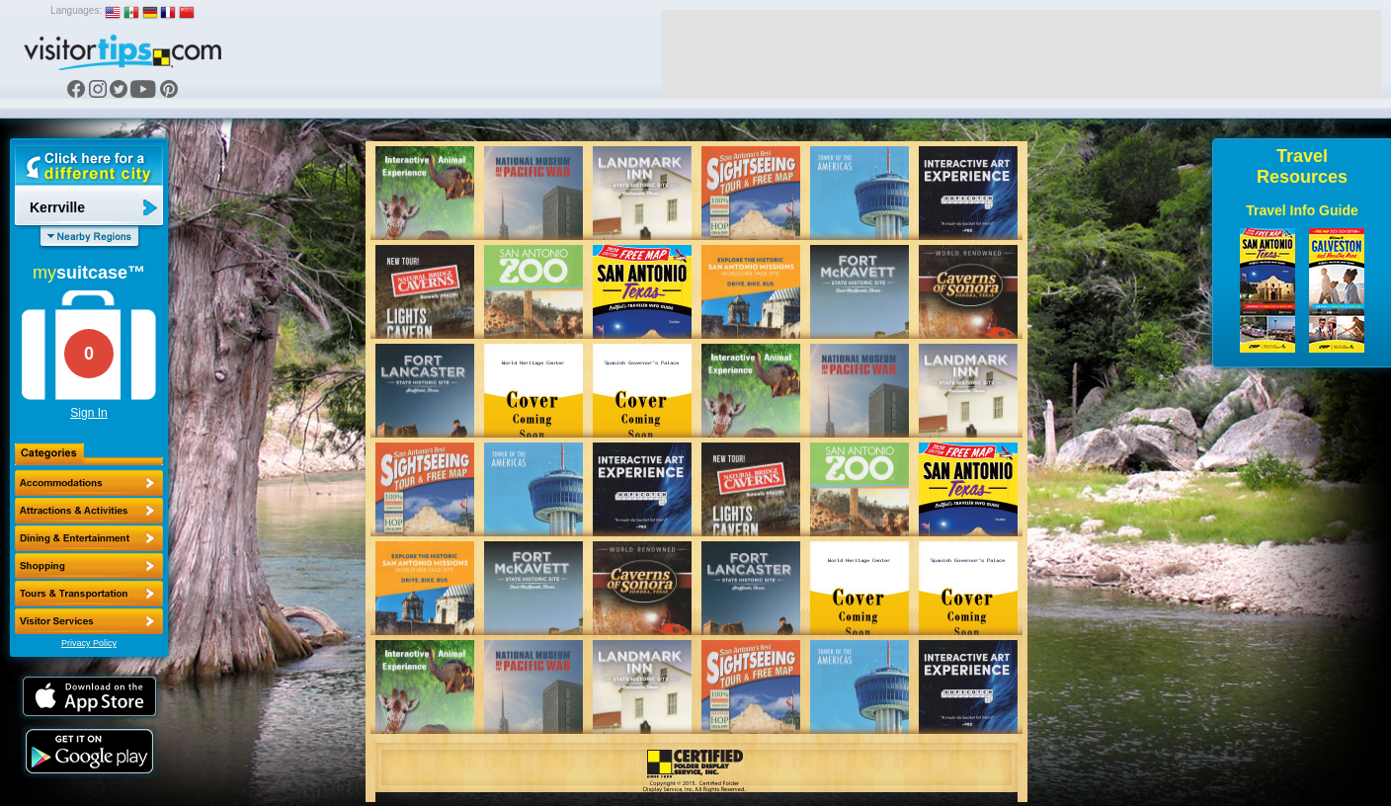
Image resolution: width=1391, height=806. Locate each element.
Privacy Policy (89, 643)
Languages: (76, 10)
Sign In (88, 413)
